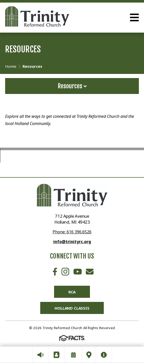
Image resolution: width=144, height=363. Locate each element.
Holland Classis (72, 308)
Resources (72, 86)
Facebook (55, 271)
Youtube (77, 271)
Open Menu (134, 17)
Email (90, 271)
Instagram (65, 271)
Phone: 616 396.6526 (72, 232)
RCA (72, 291)
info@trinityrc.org (72, 241)
